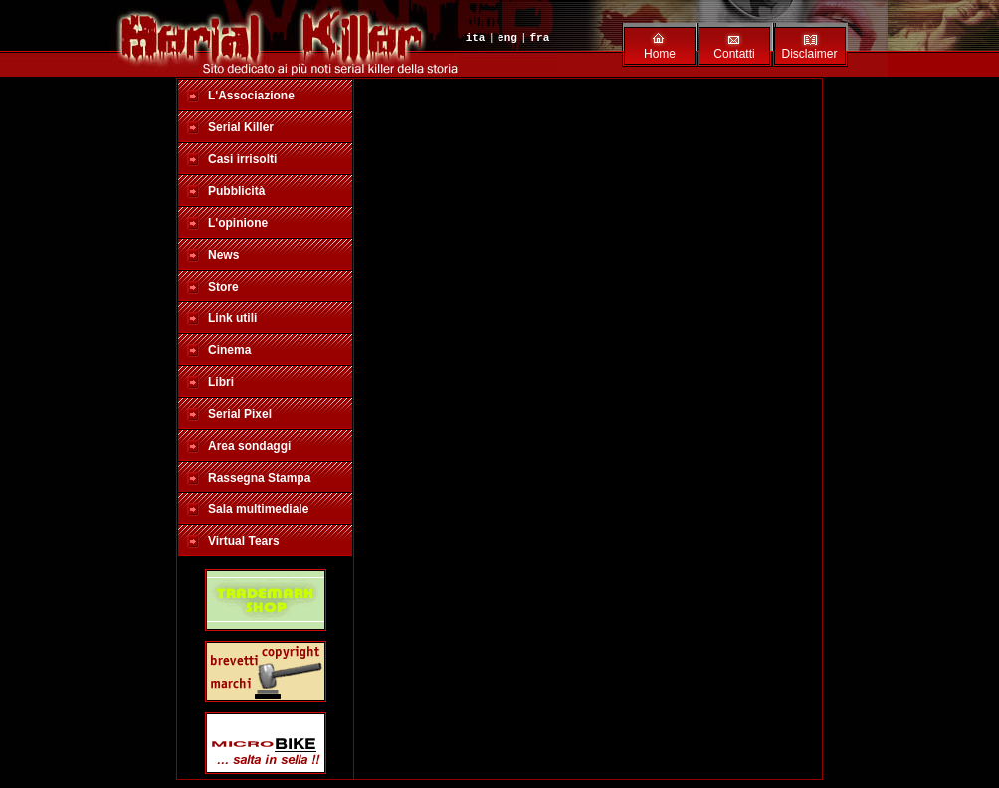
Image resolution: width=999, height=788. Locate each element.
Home (660, 54)
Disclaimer (809, 54)
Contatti (733, 54)
